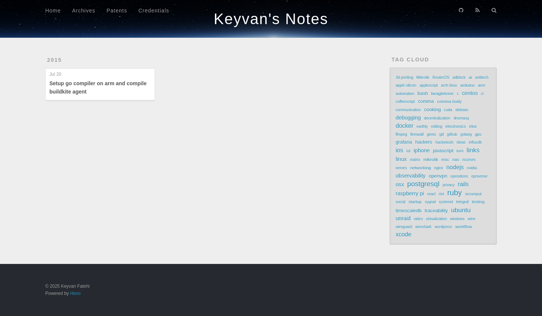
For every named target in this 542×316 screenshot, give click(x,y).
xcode (403, 234)
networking (420, 168)
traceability (436, 210)
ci (482, 94)
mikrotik (430, 159)
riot (441, 194)
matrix (415, 160)
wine (472, 219)
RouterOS (440, 77)
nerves (401, 168)
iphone (422, 150)
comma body (449, 101)
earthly (422, 126)
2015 (54, 60)
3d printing (404, 77)
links (473, 150)
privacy (449, 185)
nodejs (455, 167)
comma (426, 101)
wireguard (404, 227)
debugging (408, 118)
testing (478, 201)
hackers (423, 142)
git (441, 134)
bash (422, 93)
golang (466, 134)
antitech (482, 77)
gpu (478, 134)
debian (461, 109)
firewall (417, 134)
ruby (454, 192)
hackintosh (444, 142)
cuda (448, 110)
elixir (473, 126)
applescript (429, 85)
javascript (443, 150)
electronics (455, 126)
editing (436, 126)
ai (470, 77)
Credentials (154, 11)
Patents (117, 11)
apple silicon (406, 85)
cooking (432, 109)
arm (481, 85)
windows (457, 219)
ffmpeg (401, 134)
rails (463, 184)
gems (431, 134)
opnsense (479, 176)
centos (470, 93)
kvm (460, 151)
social (400, 202)
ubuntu (460, 210)
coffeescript (405, 102)
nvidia (472, 168)
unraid (403, 218)
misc (445, 160)
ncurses (469, 160)
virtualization (436, 219)
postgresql (423, 184)
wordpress (443, 227)
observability (410, 176)
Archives (84, 11)
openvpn (438, 176)
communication (408, 110)
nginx (438, 168)
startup (415, 201)
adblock (458, 77)
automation (405, 94)
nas (455, 159)
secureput (473, 194)
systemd (446, 202)
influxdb (475, 142)
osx (400, 184)
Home (53, 11)
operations (459, 176)
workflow (463, 226)
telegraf (462, 202)
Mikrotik (422, 77)
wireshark (424, 227)
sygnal (430, 202)
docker (404, 126)
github (452, 134)
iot (408, 151)
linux (401, 159)
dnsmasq (461, 118)
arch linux (449, 85)
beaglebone (442, 93)
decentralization (437, 118)
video (418, 219)
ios (399, 150)
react (431, 194)
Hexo (75, 293)
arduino (467, 85)
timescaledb (409, 210)
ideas (461, 142)
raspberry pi (410, 193)
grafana (404, 142)
